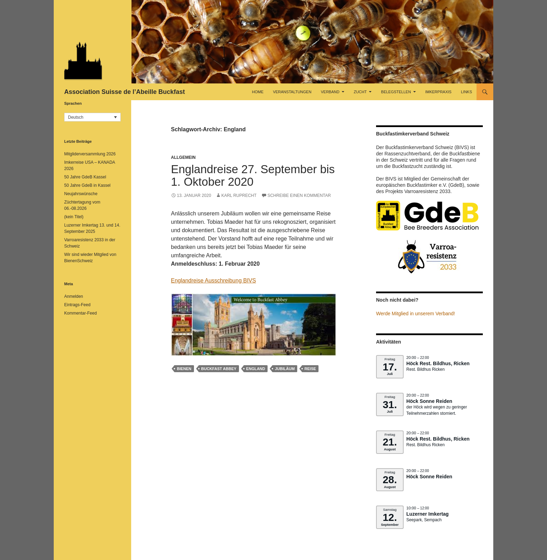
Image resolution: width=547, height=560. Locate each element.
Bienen (184, 369)
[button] (92, 117)
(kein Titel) (73, 216)
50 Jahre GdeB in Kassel (87, 185)
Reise (310, 369)
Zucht (360, 92)
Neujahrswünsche (80, 193)
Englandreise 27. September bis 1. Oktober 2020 (253, 175)
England (255, 369)
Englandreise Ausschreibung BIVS (213, 280)
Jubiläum (285, 369)
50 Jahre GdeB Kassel (85, 177)
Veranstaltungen (292, 92)
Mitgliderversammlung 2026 (89, 154)
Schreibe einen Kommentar (299, 195)
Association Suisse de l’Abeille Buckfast (124, 91)
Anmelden (73, 296)
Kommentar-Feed (80, 313)
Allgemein (183, 157)
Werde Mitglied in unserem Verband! (415, 313)
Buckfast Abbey (219, 369)
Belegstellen (396, 92)
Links (466, 92)
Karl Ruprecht (238, 195)
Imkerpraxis (438, 92)
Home (257, 92)
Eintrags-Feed (77, 304)
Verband (330, 92)
